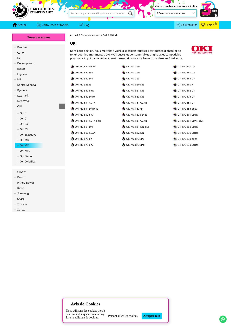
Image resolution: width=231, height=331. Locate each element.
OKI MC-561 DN (135, 90)
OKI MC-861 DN (84, 126)
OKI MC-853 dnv (84, 114)
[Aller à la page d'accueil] (22, 25)
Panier (211, 24)
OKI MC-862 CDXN (85, 132)
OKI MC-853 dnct (187, 108)
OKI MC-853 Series (136, 114)
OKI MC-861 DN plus (137, 126)
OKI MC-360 (133, 72)
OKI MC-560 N (185, 84)
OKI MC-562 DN (186, 90)
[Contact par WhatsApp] (223, 319)
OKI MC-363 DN (186, 78)
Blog (86, 25)
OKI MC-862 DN (135, 132)
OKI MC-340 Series (85, 66)
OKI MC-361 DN (186, 72)
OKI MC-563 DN (135, 96)
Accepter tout (151, 315)
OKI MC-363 (133, 78)
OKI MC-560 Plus (84, 90)
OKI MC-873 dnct (187, 138)
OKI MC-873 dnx (135, 144)
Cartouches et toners (55, 25)
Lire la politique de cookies (82, 317)
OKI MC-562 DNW (85, 96)
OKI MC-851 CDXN (136, 102)
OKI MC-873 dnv (84, 144)
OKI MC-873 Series (188, 144)
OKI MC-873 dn (83, 138)
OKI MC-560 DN (135, 84)
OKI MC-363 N (83, 84)
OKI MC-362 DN (84, 78)
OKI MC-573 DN (186, 96)
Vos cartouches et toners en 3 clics (176, 6)
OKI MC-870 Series (188, 132)
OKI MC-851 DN (186, 102)
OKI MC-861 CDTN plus (88, 120)
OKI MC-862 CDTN (188, 126)
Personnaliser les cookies (123, 315)
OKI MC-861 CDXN (136, 120)
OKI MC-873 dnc (135, 138)
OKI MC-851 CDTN (85, 102)
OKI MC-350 (133, 66)
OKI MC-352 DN (84, 72)
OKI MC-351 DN (186, 66)
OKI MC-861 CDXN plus (191, 120)
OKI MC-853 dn (134, 108)
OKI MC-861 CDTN (188, 114)
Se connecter (189, 25)
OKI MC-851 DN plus (86, 108)
